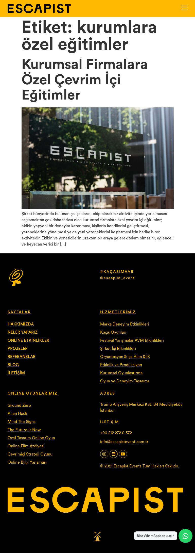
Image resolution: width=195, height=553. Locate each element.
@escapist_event (117, 278)
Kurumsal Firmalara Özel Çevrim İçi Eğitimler (85, 80)
